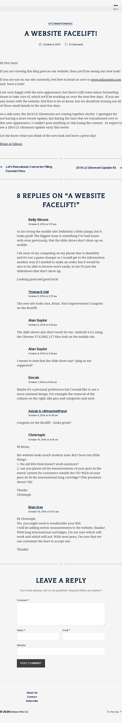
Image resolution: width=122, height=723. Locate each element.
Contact (32, 699)
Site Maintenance (61, 24)
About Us (32, 695)
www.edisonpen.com (106, 80)
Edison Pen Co (19, 714)
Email (66, 632)
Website (21, 647)
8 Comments (77, 45)
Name (21, 632)
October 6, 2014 (51, 45)
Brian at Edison (11, 144)
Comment (23, 602)
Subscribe (32, 703)
